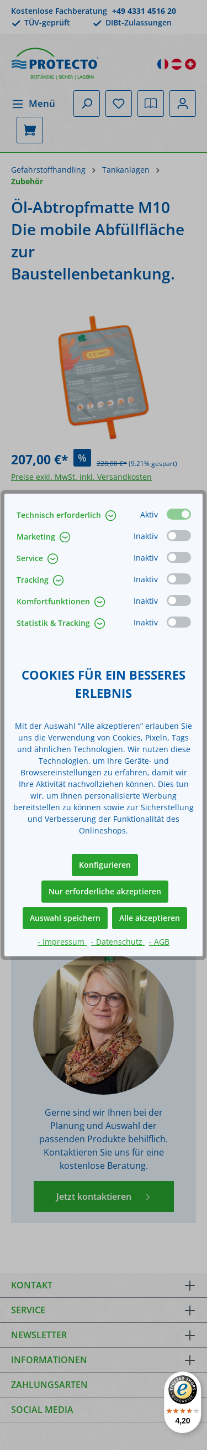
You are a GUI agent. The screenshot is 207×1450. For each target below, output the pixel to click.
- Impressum (62, 941)
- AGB (159, 941)
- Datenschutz (118, 941)
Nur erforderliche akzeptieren (105, 891)
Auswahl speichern (65, 918)
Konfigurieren (105, 864)
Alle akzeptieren (149, 918)
